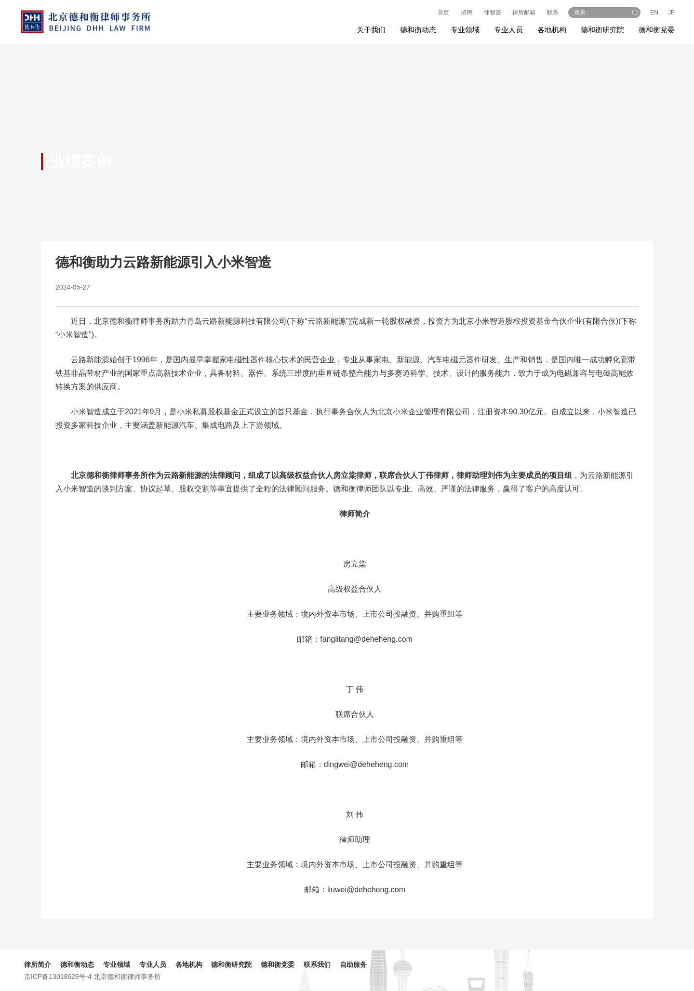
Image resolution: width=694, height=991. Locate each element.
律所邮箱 (523, 12)
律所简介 (37, 964)
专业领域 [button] (465, 30)
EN (654, 12)
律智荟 (492, 12)
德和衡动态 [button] (418, 30)
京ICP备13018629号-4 (58, 976)
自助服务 (353, 964)
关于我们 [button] (371, 30)
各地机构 (551, 30)
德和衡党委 (657, 30)
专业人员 (508, 30)
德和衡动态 (77, 964)
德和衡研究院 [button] (602, 30)
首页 (443, 12)
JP (671, 12)
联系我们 (317, 964)
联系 (553, 12)
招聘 (466, 12)
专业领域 (116, 964)
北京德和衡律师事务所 (127, 976)
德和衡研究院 (231, 964)
